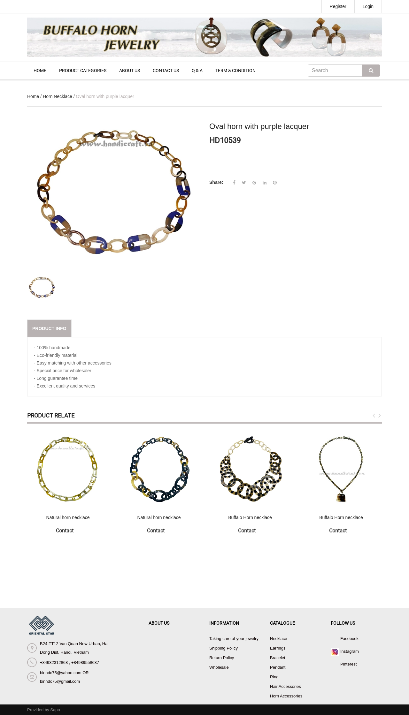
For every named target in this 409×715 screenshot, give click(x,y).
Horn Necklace (57, 96)
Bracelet (277, 657)
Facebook (349, 638)
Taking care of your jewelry (234, 638)
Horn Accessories (286, 696)
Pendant (277, 667)
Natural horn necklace (67, 517)
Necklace (278, 638)
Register (338, 6)
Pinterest (348, 664)
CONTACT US (166, 70)
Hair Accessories (285, 686)
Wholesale (219, 667)
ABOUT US (129, 70)
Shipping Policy (223, 648)
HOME (40, 70)
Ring (274, 676)
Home (33, 96)
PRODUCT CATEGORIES (82, 70)
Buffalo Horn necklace (250, 517)
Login (368, 6)
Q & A (197, 70)
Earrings (277, 648)
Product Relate (50, 415)
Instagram (349, 651)
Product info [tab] (49, 328)
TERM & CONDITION (235, 70)
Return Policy (221, 657)
